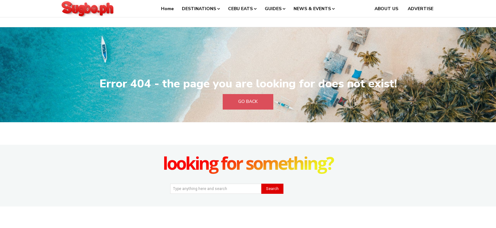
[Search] (272, 189)
